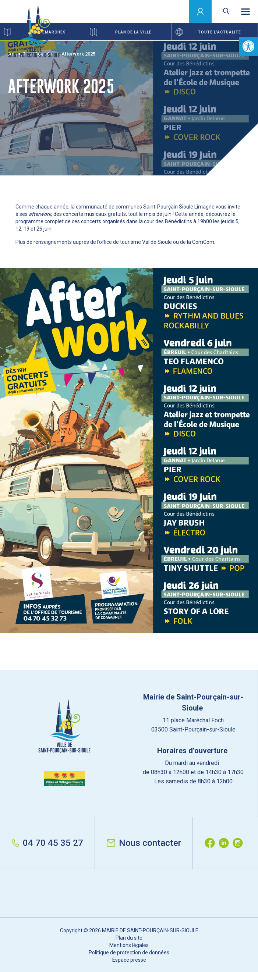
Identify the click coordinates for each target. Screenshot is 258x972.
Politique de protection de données (129, 952)
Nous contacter (144, 843)
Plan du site (129, 938)
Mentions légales (129, 945)
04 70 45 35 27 (47, 843)
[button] (248, 46)
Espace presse (129, 960)
